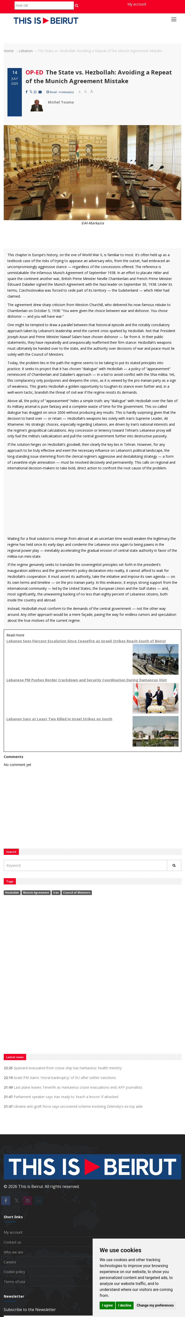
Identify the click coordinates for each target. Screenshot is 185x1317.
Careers (10, 1262)
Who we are (13, 1252)
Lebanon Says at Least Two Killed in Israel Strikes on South (59, 719)
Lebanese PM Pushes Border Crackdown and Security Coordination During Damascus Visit (86, 680)
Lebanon (26, 50)
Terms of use (14, 1281)
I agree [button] (107, 1305)
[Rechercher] (174, 865)
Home (9, 50)
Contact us (12, 1242)
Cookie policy (14, 1271)
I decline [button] (124, 1305)
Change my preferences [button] (155, 1305)
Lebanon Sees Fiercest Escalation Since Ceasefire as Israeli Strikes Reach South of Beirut (86, 641)
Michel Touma (61, 102)
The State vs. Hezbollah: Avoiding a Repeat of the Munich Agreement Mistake (99, 76)
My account (136, 4)
